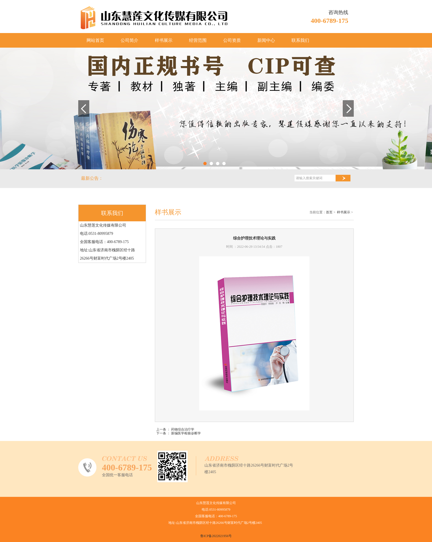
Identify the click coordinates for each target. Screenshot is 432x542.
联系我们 (300, 40)
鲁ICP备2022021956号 (216, 536)
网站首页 (95, 40)
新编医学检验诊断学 (186, 433)
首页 (329, 212)
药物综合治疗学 (182, 429)
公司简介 (129, 40)
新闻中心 (266, 40)
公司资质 (232, 40)
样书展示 (163, 40)
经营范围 (198, 40)
